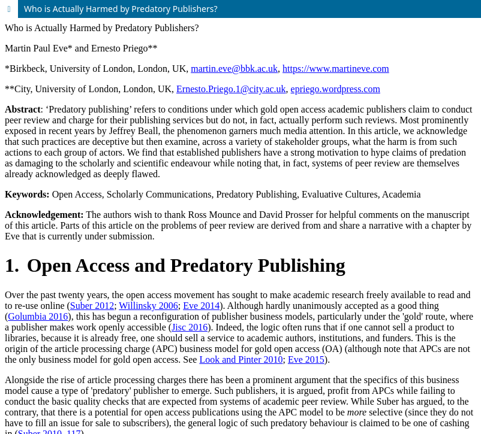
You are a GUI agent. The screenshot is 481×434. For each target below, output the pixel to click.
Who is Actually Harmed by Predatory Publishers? (121, 8)
